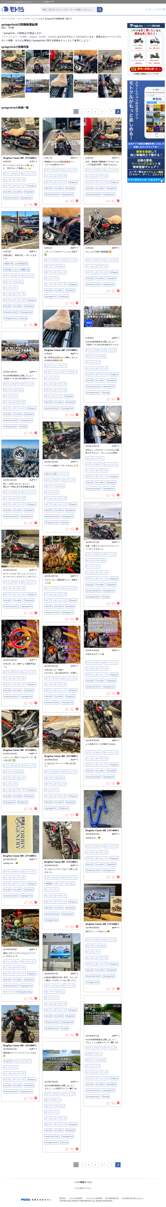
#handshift (29, 192)
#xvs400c (18, 192)
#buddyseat (63, 296)
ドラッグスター (9, 37)
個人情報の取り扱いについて (132, 1198)
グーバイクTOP (8, 19)
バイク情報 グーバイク (83, 1188)
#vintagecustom (10, 318)
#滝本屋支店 (21, 264)
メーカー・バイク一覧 (155, 9)
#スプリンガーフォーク (14, 186)
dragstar (33, 37)
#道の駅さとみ (10, 270)
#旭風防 (48, 883)
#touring (23, 318)
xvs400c (23, 37)
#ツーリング (27, 276)
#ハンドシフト (28, 173)
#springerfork (26, 198)
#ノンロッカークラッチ (14, 180)
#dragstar (31, 186)
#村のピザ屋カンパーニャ (56, 474)
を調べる (145, 69)
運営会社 (62, 1198)
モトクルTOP (23, 19)
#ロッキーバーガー (95, 458)
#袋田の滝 (8, 264)
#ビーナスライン (52, 1100)
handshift (52, 37)
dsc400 (42, 37)
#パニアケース (69, 877)
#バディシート (69, 260)
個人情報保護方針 (112, 1198)
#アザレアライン (94, 1054)
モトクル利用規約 (75, 1198)
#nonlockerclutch (11, 198)
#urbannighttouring (24, 992)
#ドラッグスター (11, 173)
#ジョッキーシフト (53, 396)
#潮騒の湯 (24, 270)
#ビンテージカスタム (54, 266)
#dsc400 (7, 192)
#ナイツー (8, 992)
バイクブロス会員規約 (94, 1198)
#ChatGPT (8, 1061)
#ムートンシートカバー (55, 366)
